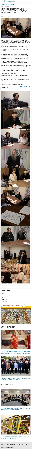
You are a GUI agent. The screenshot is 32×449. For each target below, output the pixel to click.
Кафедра (3, 294)
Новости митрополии (10, 4)
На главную (3, 4)
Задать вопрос (4, 301)
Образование (4, 297)
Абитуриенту (4, 295)
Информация (4, 299)
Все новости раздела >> (25, 86)
